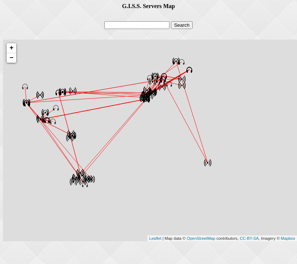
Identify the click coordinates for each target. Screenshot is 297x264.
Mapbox (288, 238)
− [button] (12, 58)
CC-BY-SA (249, 238)
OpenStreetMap (201, 238)
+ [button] (12, 48)
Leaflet (155, 238)
